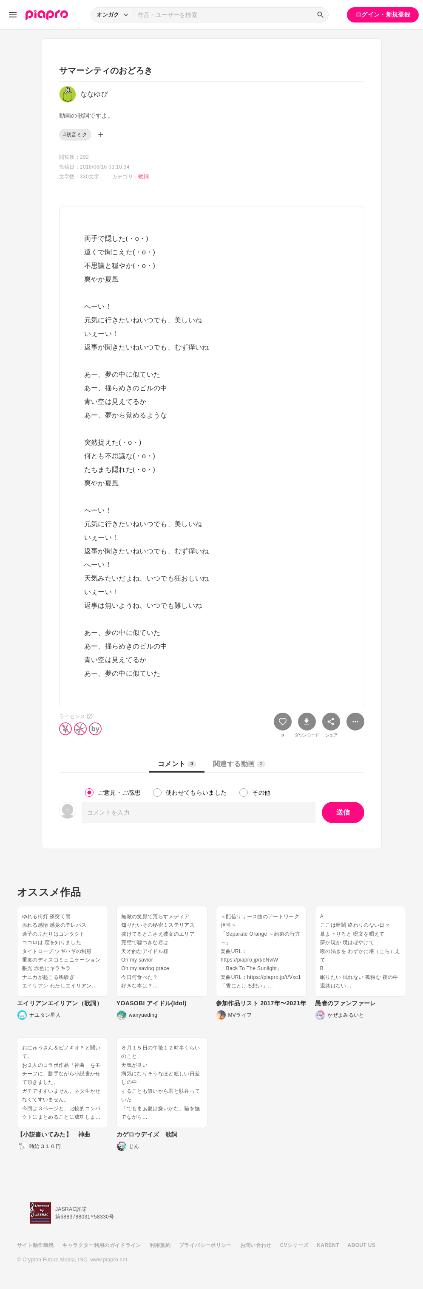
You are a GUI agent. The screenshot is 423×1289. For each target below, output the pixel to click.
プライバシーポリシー (205, 1245)
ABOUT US (361, 1245)
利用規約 (160, 1245)
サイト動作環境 (35, 1245)
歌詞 (143, 177)
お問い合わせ (256, 1245)
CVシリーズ (294, 1245)
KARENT (328, 1245)
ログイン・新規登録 (382, 14)
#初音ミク (75, 135)
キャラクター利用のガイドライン (101, 1245)
